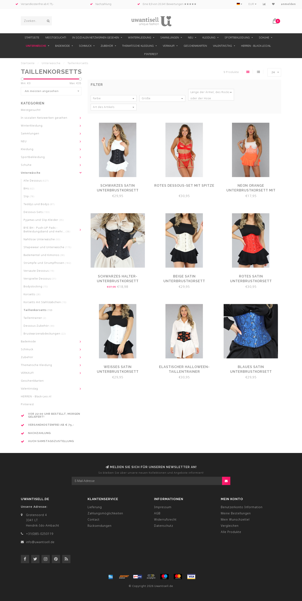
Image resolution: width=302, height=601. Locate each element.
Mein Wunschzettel (235, 519)
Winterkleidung (139, 37)
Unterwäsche (36, 46)
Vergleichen (230, 526)
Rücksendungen (100, 526)
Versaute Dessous (39, 270)
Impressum (162, 507)
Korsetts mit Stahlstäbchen (45, 302)
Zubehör (107, 46)
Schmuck (85, 46)
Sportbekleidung (237, 37)
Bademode (62, 46)
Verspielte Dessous (40, 278)
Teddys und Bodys (39, 204)
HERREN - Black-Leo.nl (256, 46)
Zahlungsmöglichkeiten (105, 513)
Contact (94, 519)
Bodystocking (36, 286)
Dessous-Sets (37, 212)
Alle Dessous (36, 180)
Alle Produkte (231, 532)
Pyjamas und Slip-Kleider (44, 220)
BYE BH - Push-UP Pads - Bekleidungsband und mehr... (47, 229)
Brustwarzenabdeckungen (45, 333)
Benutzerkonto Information (242, 507)
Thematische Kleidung (138, 46)
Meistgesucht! (55, 37)
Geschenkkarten (195, 46)
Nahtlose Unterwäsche (42, 239)
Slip (29, 196)
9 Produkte (231, 72)
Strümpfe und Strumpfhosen (47, 263)
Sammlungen (169, 37)
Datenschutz (163, 526)
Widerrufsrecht (165, 519)
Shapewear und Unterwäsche (47, 247)
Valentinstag (222, 46)
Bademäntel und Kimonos (44, 255)
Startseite (32, 37)
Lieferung (95, 507)
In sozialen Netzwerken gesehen (95, 37)
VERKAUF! (169, 46)
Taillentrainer (35, 318)
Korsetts (32, 294)
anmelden (288, 4)
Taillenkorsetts (38, 310)
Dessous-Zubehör (39, 325)
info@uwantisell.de (40, 542)
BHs (29, 188)
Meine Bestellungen (236, 513)
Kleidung (209, 37)
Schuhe (264, 37)
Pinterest (151, 54)
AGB (157, 513)
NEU (190, 37)
